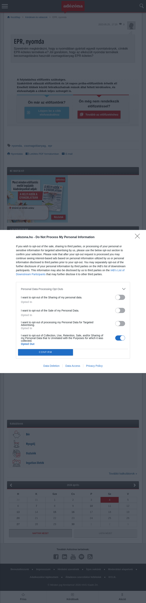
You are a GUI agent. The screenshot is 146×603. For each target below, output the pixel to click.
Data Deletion (51, 365)
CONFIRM (45, 352)
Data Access (72, 365)
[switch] (120, 297)
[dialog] (73, 301)
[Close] (138, 237)
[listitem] (73, 289)
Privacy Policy (94, 365)
